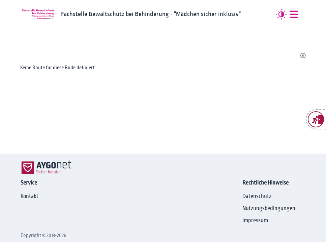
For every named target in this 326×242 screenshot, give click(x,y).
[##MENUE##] (294, 14)
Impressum (255, 220)
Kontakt (29, 196)
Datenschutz (256, 196)
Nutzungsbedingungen (268, 208)
